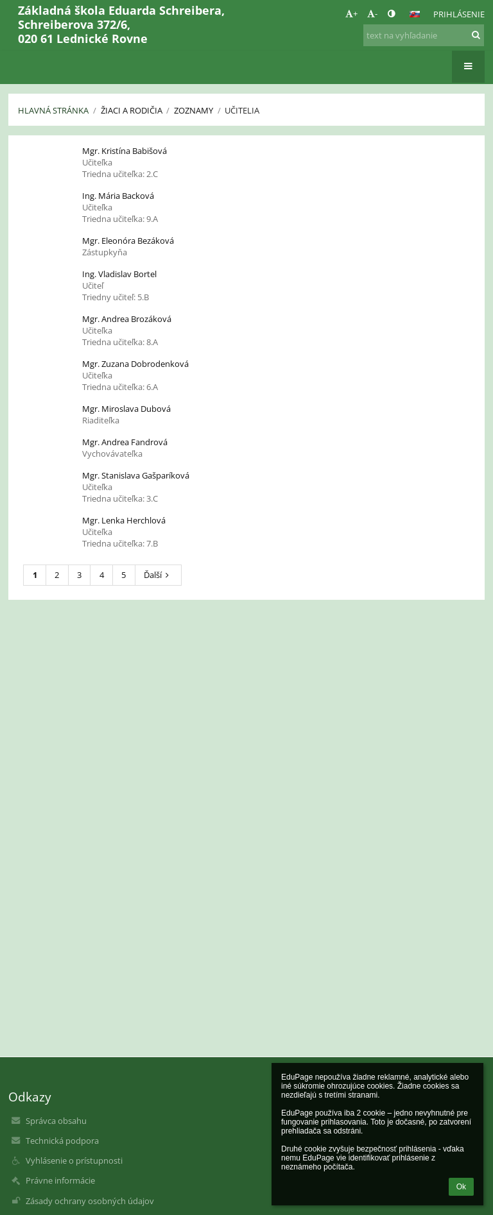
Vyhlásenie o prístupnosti (74, 1160)
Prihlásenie (459, 14)
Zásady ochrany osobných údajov (90, 1201)
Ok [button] (461, 1186)
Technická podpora (62, 1140)
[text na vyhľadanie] (424, 35)
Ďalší (158, 575)
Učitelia (242, 110)
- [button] (372, 13)
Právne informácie (60, 1180)
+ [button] (351, 13)
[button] (414, 14)
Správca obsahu (56, 1120)
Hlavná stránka (53, 110)
